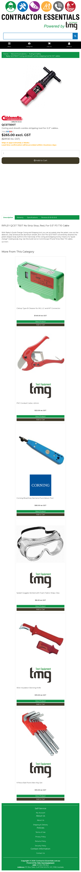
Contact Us (40, 853)
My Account (40, 813)
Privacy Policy (40, 837)
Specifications (32, 217)
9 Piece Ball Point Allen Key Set (29, 783)
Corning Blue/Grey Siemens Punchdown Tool (35, 498)
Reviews (49, 217)
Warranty (20, 217)
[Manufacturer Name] (40, 119)
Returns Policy (40, 841)
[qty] (40, 153)
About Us (40, 820)
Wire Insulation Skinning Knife (29, 688)
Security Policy (40, 846)
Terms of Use (40, 832)
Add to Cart (40, 160)
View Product (40, 322)
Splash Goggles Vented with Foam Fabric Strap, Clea (38, 593)
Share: (7, 131)
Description (8, 217)
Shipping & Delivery (40, 825)
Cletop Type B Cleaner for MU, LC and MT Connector (38, 308)
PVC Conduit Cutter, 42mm (28, 403)
